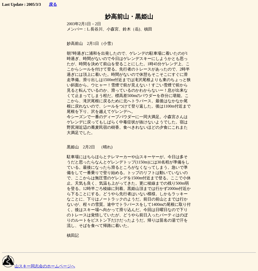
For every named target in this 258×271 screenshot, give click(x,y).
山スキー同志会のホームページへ (38, 266)
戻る (53, 4)
